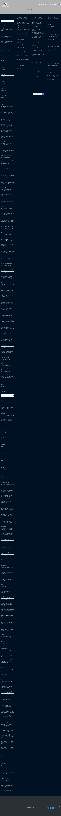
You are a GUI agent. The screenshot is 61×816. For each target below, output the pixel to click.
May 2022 (2, 78)
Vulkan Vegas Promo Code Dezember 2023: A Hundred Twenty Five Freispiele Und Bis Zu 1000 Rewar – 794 (7, 332)
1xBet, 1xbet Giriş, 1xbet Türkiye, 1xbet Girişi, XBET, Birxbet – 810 (7, 140)
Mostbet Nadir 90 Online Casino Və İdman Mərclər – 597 (7, 217)
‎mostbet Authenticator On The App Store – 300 (6, 209)
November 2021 (4, 92)
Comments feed (3, 388)
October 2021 (3, 95)
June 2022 (2, 76)
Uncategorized (3, 299)
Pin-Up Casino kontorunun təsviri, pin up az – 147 (7, 270)
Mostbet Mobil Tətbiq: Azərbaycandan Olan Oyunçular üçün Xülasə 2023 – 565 (7, 213)
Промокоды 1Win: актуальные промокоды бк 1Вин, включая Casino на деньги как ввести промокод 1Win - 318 (22, 18)
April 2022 (2, 81)
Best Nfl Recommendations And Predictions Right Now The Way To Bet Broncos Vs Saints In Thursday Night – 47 (7, 159)
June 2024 (2, 62)
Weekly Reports (3, 345)
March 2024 (3, 69)
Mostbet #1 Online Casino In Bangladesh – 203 (6, 205)
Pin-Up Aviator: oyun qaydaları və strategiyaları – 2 (7, 266)
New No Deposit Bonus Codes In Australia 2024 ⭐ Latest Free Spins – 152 (7, 240)
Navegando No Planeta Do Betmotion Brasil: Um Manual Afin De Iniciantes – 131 (7, 236)
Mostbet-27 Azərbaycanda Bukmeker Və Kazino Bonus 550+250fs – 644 (7, 226)
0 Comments (19, 27)
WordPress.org (3, 391)
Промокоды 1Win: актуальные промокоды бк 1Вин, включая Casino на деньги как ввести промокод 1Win (38, 25)
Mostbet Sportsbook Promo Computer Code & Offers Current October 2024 (6, 37)
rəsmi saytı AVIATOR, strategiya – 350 (7, 284)
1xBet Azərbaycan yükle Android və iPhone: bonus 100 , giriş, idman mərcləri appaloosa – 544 (7, 120)
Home (29, 11)
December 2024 (3, 58)
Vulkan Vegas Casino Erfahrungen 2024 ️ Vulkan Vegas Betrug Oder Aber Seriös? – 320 (7, 321)
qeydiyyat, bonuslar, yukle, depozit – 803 (7, 281)
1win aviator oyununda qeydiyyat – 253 (7, 110)
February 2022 (3, 85)
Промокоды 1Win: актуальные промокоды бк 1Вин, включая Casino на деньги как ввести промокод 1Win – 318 (7, 367)
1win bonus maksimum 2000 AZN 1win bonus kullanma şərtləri (53, 38)
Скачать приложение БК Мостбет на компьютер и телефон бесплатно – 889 (7, 377)
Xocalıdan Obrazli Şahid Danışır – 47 (7, 347)
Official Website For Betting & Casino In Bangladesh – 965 (7, 252)
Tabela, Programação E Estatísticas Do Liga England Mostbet (7, 42)
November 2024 (4, 60)
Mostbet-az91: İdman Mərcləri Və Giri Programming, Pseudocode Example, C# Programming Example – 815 (7, 230)
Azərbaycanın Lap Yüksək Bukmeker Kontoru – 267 (7, 151)
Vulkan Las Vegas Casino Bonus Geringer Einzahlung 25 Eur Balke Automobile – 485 (6, 308)
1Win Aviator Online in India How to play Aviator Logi (23, 24)
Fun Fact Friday (3, 187)
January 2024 (3, 74)
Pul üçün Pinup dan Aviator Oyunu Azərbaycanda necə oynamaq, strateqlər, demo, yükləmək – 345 (6, 277)
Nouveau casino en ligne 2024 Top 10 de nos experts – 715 (7, 245)
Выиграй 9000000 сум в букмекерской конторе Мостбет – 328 (7, 356)
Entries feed (3, 386)
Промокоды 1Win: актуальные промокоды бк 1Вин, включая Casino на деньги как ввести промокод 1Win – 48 (7, 372)
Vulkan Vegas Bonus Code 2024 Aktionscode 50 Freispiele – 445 (6, 312)
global (25, 26)
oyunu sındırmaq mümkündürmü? (21, 50)
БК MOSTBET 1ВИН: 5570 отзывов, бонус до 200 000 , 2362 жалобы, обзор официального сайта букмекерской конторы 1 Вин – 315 (7, 351)
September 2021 (4, 97)
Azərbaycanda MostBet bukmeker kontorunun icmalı (53, 67)
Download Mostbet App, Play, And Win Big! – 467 (7, 178)
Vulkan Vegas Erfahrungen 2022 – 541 (7, 324)
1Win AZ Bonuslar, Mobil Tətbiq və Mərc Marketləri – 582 (7, 116)
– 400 (2, 104)
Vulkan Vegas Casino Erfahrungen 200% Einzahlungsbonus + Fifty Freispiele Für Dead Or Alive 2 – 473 (7, 316)
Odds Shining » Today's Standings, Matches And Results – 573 (7, 248)
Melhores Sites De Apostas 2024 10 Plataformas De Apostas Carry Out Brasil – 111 (7, 194)
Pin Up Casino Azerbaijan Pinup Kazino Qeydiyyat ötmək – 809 (7, 259)
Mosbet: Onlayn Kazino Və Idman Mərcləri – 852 (7, 202)
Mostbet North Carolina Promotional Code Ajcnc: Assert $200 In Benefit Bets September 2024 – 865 (7, 221)
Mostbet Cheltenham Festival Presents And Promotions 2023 (7, 33)
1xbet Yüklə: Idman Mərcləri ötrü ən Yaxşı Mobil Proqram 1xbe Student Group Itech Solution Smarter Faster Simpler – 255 (7, 135)
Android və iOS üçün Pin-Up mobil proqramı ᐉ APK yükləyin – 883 (7, 147)
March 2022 (3, 83)
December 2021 (3, 90)
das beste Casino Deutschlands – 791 (7, 175)
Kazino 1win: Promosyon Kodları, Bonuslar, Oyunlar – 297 (6, 190)
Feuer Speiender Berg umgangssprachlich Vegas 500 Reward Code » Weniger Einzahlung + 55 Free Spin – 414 (7, 183)
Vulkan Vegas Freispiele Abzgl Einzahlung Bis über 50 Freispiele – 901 (7, 328)
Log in (2, 384)
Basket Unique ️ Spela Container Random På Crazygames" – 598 (6, 155)
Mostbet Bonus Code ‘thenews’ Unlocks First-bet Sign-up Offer (6, 45)
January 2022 (3, 88)
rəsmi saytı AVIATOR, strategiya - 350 (53, 34)
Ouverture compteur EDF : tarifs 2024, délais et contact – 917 (7, 255)
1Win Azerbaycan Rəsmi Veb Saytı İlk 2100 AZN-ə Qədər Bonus (38, 54)
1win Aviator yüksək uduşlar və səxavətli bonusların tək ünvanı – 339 (7, 113)
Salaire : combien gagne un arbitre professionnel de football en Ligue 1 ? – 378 (7, 291)
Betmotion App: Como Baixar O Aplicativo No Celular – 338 (6, 168)
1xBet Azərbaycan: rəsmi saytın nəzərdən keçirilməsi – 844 (6, 131)
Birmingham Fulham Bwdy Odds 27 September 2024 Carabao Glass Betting (7, 29)
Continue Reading (21, 39)
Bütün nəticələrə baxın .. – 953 (6, 172)
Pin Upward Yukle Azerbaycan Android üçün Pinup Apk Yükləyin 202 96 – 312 (7, 263)
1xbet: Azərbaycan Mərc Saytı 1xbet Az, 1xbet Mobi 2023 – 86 (7, 144)
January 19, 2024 (49, 41)
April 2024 (2, 67)
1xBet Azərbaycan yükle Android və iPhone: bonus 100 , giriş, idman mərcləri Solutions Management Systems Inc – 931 (7, 126)
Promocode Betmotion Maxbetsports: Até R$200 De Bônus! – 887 (7, 273)
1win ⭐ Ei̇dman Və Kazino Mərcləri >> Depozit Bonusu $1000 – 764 (7, 107)
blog (1, 170)
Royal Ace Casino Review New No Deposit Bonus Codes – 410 (7, 287)
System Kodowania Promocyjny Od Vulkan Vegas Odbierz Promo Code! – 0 (7, 296)
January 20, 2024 (19, 26)
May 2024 (2, 65)
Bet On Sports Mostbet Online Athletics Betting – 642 (6, 164)
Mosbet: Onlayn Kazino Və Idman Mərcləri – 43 (7, 198)
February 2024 (3, 72)
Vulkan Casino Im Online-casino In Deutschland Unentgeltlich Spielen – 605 (7, 303)
